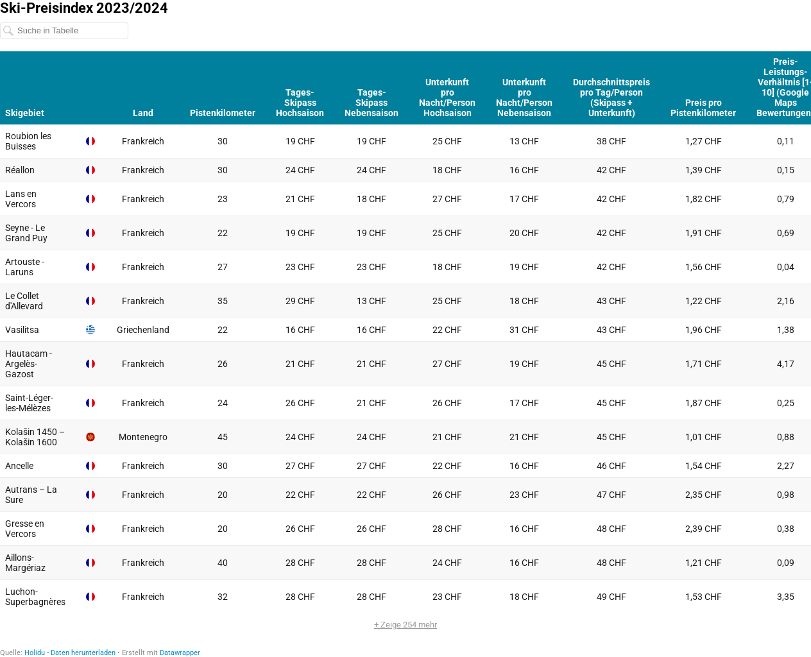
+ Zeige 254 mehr (405, 624)
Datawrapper (180, 653)
